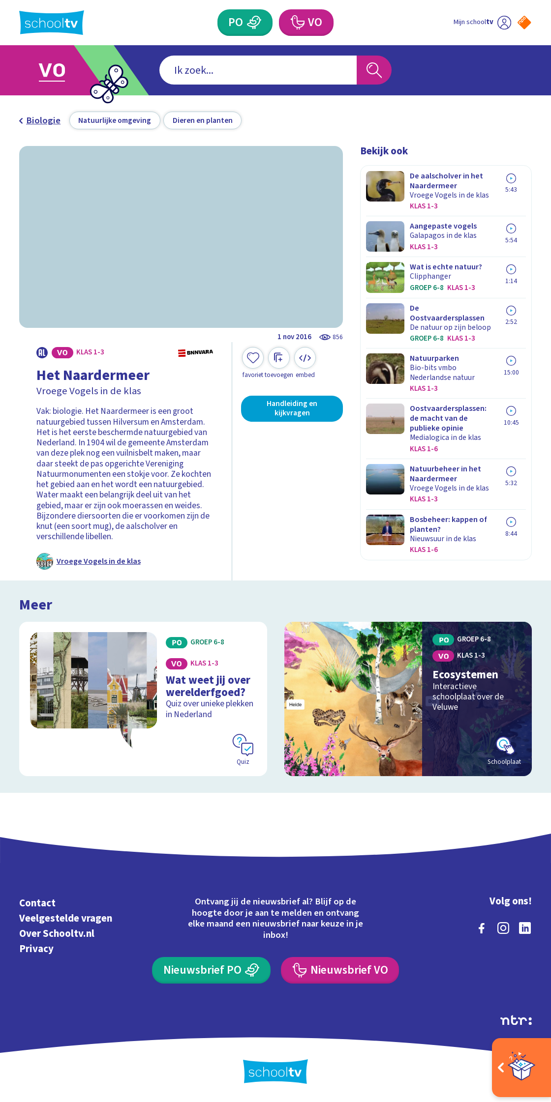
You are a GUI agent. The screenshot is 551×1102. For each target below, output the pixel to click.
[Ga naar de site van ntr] (516, 1020)
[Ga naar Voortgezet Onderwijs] (66, 70)
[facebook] (481, 928)
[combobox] (258, 70)
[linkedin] (525, 928)
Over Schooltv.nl (56, 934)
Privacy (36, 949)
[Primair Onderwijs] (245, 22)
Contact (37, 903)
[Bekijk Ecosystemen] (408, 699)
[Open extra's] (521, 1067)
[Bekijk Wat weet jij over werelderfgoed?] (143, 699)
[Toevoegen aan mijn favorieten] (253, 363)
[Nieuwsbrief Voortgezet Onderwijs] (340, 970)
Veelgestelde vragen (65, 918)
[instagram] (503, 928)
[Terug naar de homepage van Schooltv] (51, 22)
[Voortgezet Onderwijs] (306, 22)
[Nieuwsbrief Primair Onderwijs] (211, 970)
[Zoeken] (374, 70)
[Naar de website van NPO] (524, 22)
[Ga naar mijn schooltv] (482, 22)
